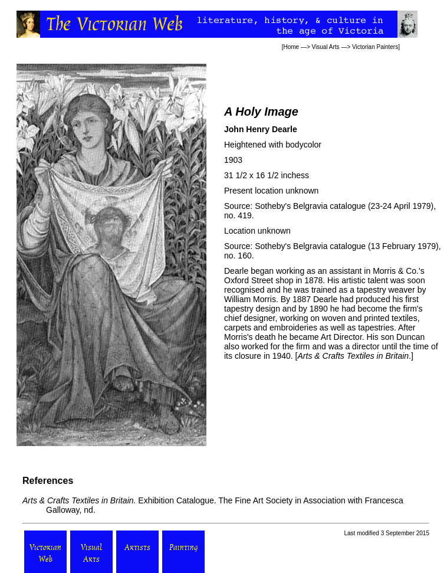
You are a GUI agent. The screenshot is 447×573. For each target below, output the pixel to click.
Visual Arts (326, 47)
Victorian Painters (375, 47)
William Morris (250, 299)
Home (291, 47)
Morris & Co (394, 271)
